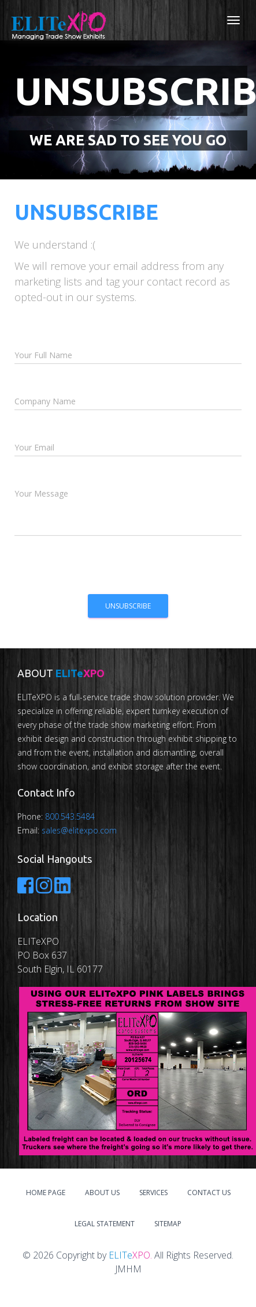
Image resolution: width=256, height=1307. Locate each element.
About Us (102, 1192)
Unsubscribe (128, 606)
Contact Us (209, 1192)
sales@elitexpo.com (79, 830)
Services (153, 1192)
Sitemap (167, 1224)
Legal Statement (105, 1224)
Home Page (45, 1192)
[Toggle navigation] (233, 20)
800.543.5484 (70, 816)
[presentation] (102, 568)
